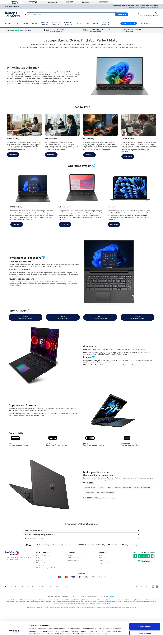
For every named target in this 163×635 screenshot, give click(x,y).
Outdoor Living (63, 587)
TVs (87, 23)
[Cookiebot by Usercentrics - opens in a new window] (14, 630)
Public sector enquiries (76, 558)
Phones (79, 23)
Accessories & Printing (56, 23)
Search (121, 14)
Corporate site (104, 563)
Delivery (70, 555)
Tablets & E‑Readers (44, 23)
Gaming (34, 23)
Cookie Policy (135, 587)
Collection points (42, 558)
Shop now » (13, 155)
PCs (16, 23)
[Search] (76, 14)
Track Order (147, 14)
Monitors (25, 23)
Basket (155, 14)
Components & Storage (68, 23)
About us (102, 555)
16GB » (100, 317)
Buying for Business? (12, 6)
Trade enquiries (73, 560)
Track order (40, 565)
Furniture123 (54, 587)
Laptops (8, 23)
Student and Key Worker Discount (48, 568)
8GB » (63, 317)
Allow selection (145, 621)
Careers (101, 560)
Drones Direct (32, 587)
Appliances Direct (20, 587)
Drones (95, 23)
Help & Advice (146, 23)
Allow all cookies (144, 613)
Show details (114, 631)
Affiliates (102, 558)
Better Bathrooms (43, 587)
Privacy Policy (145, 587)
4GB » (25, 317)
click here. (112, 596)
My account (40, 563)
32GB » (137, 317)
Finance (39, 560)
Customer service (42, 555)
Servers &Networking (105, 23)
